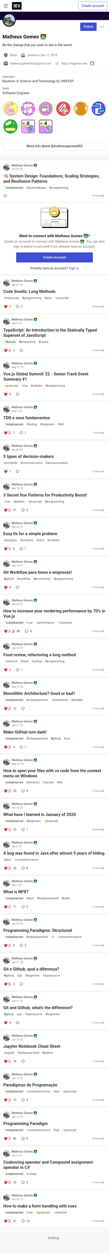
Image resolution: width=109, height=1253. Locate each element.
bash (66, 898)
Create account (92, 6)
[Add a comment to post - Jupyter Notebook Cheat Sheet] (10, 1061)
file (60, 782)
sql (56, 1091)
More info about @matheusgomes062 (55, 146)
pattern (18, 501)
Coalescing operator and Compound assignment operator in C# (48, 1165)
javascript (61, 298)
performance (45, 623)
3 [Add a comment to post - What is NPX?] (24, 906)
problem (53, 540)
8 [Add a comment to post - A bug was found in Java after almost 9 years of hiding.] (24, 868)
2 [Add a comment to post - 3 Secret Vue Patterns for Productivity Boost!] (24, 510)
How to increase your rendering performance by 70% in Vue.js (54, 613)
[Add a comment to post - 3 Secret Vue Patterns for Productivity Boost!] (10, 510)
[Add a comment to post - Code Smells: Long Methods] (7, 306)
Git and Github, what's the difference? (38, 1007)
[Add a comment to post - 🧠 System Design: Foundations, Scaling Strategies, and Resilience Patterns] (6, 196)
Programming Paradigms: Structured (37, 930)
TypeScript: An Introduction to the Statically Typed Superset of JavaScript (50, 333)
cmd (40, 540)
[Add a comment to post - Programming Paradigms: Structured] (9, 945)
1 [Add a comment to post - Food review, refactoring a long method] (19, 669)
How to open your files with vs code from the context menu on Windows (52, 773)
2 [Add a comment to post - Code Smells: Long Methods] (19, 306)
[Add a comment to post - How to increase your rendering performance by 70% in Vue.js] (11, 631)
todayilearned (13, 188)
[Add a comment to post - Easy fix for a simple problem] (9, 548)
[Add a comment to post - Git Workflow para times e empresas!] (7, 587)
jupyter (9, 1053)
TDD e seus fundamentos (26, 417)
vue (24, 386)
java (47, 298)
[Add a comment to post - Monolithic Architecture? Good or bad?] (10, 708)
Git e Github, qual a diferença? (31, 969)
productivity (27, 342)
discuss (10, 342)
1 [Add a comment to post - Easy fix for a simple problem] (22, 548)
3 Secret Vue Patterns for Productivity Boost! (45, 495)
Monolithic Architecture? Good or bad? (39, 693)
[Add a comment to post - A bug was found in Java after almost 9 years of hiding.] (10, 868)
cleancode (11, 298)
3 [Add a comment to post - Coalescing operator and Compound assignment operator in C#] (24, 1182)
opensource (51, 975)
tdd (61, 424)
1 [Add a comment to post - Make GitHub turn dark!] (22, 747)
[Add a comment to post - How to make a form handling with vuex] (10, 1221)
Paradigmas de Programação (30, 1084)
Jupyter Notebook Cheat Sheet (31, 1046)
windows (26, 540)
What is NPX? (15, 891)
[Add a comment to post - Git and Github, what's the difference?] (7, 1022)
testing (31, 424)
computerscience (26, 860)
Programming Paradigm (25, 1123)
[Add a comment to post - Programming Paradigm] (10, 1138)
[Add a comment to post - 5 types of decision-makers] (7, 471)
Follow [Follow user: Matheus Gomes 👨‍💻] (88, 27)
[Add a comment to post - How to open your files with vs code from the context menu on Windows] (10, 791)
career (44, 342)
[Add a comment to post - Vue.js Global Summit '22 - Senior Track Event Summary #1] (7, 394)
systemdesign (36, 188)
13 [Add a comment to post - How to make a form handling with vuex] (25, 1221)
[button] (10, 108)
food (24, 661)
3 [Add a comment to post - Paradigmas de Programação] (24, 1099)
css (67, 738)
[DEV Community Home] (17, 6)
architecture (59, 700)
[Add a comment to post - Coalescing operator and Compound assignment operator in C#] (10, 1182)
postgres (10, 540)
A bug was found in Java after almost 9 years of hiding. (54, 853)
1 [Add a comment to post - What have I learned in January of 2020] (24, 829)
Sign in (74, 268)
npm (30, 898)
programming (58, 188)
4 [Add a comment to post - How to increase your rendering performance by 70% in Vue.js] (27, 631)
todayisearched (37, 700)
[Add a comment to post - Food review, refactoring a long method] (7, 670)
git (19, 975)
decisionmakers (57, 463)
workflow (24, 579)
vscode (48, 782)
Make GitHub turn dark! (25, 732)
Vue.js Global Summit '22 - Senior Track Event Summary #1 (45, 376)
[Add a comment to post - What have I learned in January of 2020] (10, 829)
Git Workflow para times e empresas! (37, 572)
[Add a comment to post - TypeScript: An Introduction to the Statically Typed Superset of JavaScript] (9, 350)
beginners (47, 424)
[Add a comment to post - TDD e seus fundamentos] (9, 433)
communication (31, 463)
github (9, 579)
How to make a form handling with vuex (40, 1206)
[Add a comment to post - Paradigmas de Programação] (10, 1100)
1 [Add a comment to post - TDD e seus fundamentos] (22, 432)
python (47, 1053)
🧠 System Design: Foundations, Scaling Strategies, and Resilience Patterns (51, 179)
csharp (36, 661)
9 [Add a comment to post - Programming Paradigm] (24, 1138)
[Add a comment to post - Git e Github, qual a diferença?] (9, 984)
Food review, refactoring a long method (39, 654)
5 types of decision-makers (28, 456)
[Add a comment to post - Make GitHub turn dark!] (9, 747)
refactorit (11, 661)
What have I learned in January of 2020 (39, 814)
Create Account (54, 257)
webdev (36, 386)
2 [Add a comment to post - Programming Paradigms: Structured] (22, 945)
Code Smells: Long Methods (29, 291)
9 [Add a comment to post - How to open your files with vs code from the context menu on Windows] (24, 790)
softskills (10, 463)
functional (64, 623)
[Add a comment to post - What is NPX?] (10, 907)
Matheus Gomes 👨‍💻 (24, 165)
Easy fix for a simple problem (30, 533)
